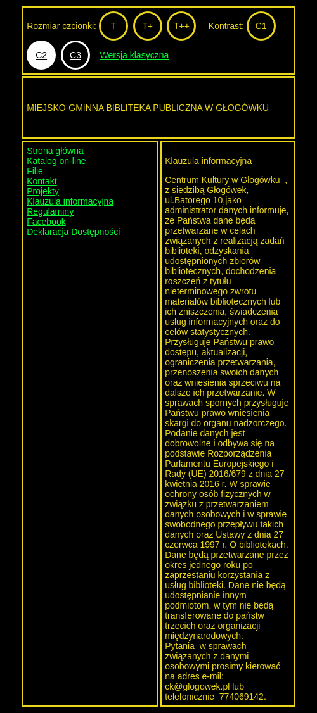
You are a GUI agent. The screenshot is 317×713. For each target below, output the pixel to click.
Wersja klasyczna (134, 55)
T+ (147, 26)
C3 (75, 55)
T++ (182, 26)
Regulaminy (50, 211)
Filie (35, 171)
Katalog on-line (56, 161)
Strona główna (55, 151)
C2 (41, 55)
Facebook (46, 222)
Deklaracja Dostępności (73, 232)
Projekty (43, 191)
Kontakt (41, 181)
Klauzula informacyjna (70, 201)
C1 (261, 26)
